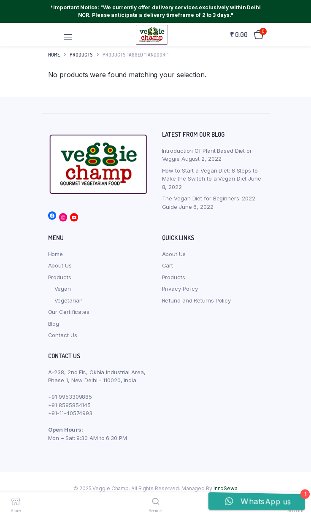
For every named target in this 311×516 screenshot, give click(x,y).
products (81, 54)
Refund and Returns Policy (196, 300)
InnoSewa (226, 488)
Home (54, 54)
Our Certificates (68, 311)
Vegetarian (68, 300)
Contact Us (62, 335)
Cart (167, 265)
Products (59, 277)
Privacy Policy (180, 288)
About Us (60, 265)
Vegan (62, 288)
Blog (53, 323)
